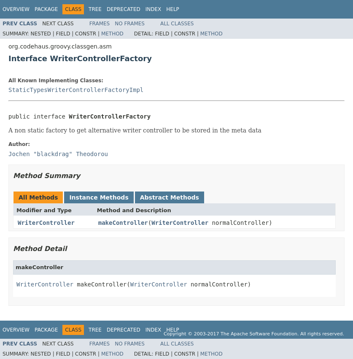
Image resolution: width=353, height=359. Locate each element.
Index (154, 9)
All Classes (177, 24)
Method (112, 34)
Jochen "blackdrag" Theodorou (58, 154)
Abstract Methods (169, 197)
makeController (123, 222)
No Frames (130, 24)
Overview (16, 9)
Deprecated (123, 9)
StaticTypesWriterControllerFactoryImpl (75, 89)
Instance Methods (98, 197)
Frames (99, 24)
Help (172, 9)
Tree (95, 9)
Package (46, 9)
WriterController (46, 222)
